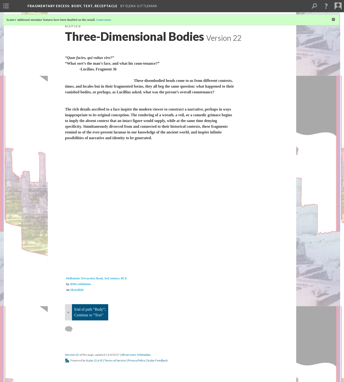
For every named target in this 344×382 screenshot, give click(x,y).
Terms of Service (115, 360)
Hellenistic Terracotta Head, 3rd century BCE (96, 278)
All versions (128, 354)
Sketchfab (77, 290)
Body (69, 26)
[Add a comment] (71, 329)
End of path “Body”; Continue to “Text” (90, 312)
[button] (326, 6)
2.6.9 (98, 360)
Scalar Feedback (157, 360)
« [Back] (68, 312)
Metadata (144, 354)
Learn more (103, 19)
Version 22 (72, 354)
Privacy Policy (136, 360)
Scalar (90, 360)
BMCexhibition (80, 284)
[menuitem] (6, 6)
